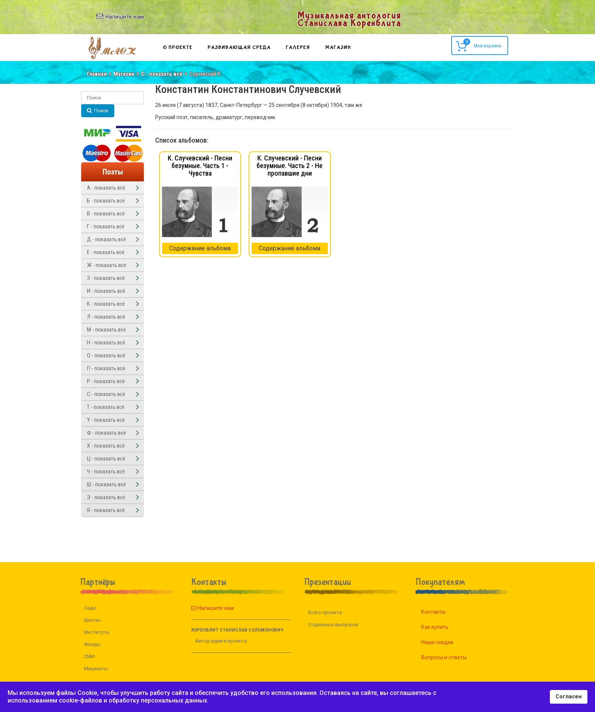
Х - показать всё (106, 445)
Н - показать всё (106, 342)
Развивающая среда (239, 47)
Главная (97, 74)
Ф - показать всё (106, 432)
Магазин (338, 47)
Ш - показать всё (106, 484)
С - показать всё (162, 74)
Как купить (442, 627)
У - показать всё (106, 420)
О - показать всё (106, 355)
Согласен (569, 696)
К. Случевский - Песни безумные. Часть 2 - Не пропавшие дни (290, 165)
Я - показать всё (106, 510)
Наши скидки (445, 642)
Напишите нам (204, 608)
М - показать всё (106, 329)
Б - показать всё (106, 200)
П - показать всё (106, 368)
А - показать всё (106, 187)
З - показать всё (106, 278)
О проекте (177, 47)
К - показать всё (106, 303)
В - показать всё (106, 213)
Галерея (298, 47)
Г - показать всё (105, 226)
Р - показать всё (106, 381)
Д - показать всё (106, 239)
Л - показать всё (106, 316)
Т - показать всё (105, 407)
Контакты (441, 612)
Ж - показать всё (106, 265)
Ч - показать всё (106, 471)
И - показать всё (106, 291)
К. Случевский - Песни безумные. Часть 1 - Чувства (200, 165)
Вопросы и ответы (452, 657)
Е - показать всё (105, 252)
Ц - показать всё (106, 458)
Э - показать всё (106, 497)
